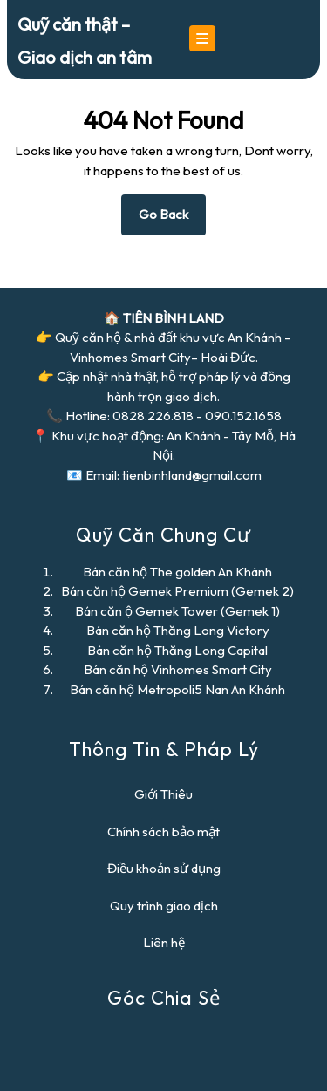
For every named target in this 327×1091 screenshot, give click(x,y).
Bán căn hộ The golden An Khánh (177, 571)
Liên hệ (164, 942)
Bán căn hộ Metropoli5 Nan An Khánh (177, 689)
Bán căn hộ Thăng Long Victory (177, 630)
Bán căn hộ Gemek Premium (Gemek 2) (177, 591)
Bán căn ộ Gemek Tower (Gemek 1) (177, 611)
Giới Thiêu (163, 794)
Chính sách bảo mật (163, 831)
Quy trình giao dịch (164, 905)
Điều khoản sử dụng (164, 868)
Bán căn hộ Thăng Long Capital (177, 650)
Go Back (172, 219)
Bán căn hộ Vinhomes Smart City (178, 669)
